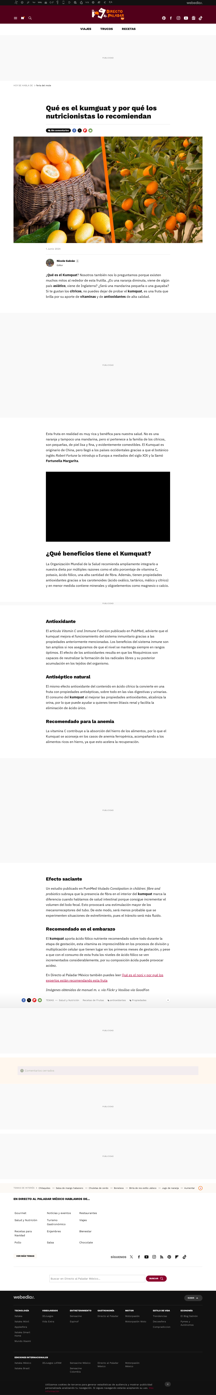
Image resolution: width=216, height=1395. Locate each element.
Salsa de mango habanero (70, 1188)
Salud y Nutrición (69, 1000)
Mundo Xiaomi (23, 1341)
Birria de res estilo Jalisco (143, 1188)
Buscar (30, 18)
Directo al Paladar (108, 1316)
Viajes (85, 29)
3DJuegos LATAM (51, 1363)
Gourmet (20, 1213)
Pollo (18, 1242)
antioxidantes (118, 1000)
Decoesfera (159, 1321)
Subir (191, 1298)
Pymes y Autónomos (187, 1323)
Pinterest (164, 18)
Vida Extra (48, 1321)
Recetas (129, 29)
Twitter (80, 130)
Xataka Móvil (22, 1321)
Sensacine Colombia (76, 1370)
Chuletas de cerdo (99, 1188)
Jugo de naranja (170, 1188)
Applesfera (21, 1327)
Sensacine (76, 1316)
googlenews (193, 18)
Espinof (74, 1321)
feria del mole (43, 85)
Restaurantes (88, 1213)
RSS (161, 1256)
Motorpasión (132, 1316)
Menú (16, 18)
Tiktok (200, 18)
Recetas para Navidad (23, 1233)
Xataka (18, 1316)
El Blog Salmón (189, 1316)
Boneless (119, 1188)
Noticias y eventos (59, 1213)
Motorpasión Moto (135, 1321)
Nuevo (22, 18)
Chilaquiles (45, 1188)
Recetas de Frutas (93, 1000)
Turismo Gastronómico (56, 1222)
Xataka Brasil (22, 1368)
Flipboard (85, 130)
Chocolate (86, 1242)
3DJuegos (47, 1316)
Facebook (170, 18)
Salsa (50, 1242)
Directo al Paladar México (108, 1365)
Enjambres (54, 1231)
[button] (67, 261)
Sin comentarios (60, 130)
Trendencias (160, 1316)
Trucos (106, 29)
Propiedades (139, 1000)
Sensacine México (80, 1363)
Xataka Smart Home (22, 1334)
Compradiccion (161, 1327)
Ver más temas (25, 1256)
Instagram (178, 18)
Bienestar (85, 1231)
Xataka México (23, 1363)
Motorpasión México (132, 1365)
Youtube (186, 18)
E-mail (90, 130)
